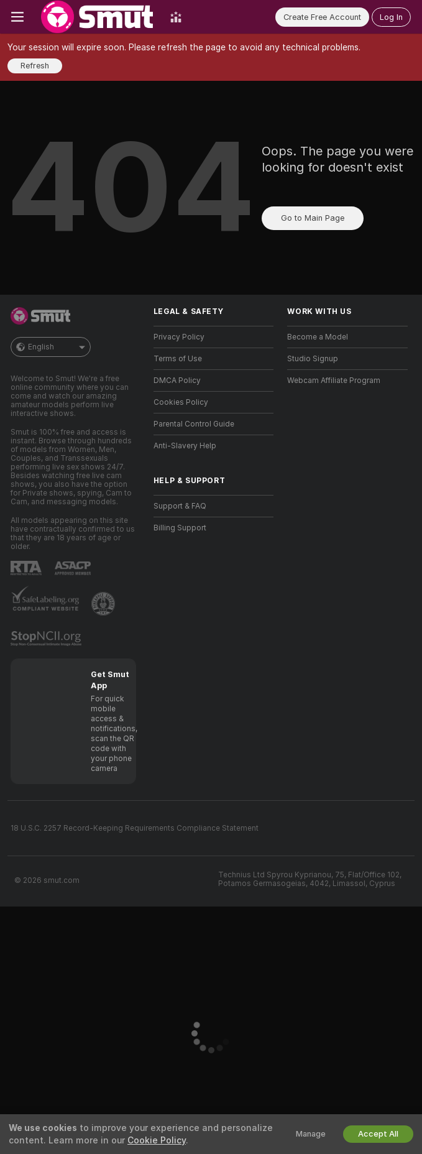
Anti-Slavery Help (185, 445)
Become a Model (317, 337)
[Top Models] (176, 17)
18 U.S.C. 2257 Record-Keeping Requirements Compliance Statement (135, 828)
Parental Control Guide (194, 424)
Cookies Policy (181, 402)
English (50, 347)
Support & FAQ (180, 506)
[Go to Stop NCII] (47, 638)
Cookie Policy (156, 1140)
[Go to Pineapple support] (104, 604)
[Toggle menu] (17, 17)
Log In (391, 17)
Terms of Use (178, 358)
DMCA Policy (177, 380)
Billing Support (180, 528)
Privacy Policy (179, 337)
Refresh (35, 65)
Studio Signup (312, 358)
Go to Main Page (312, 218)
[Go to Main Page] (97, 17)
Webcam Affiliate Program (333, 380)
